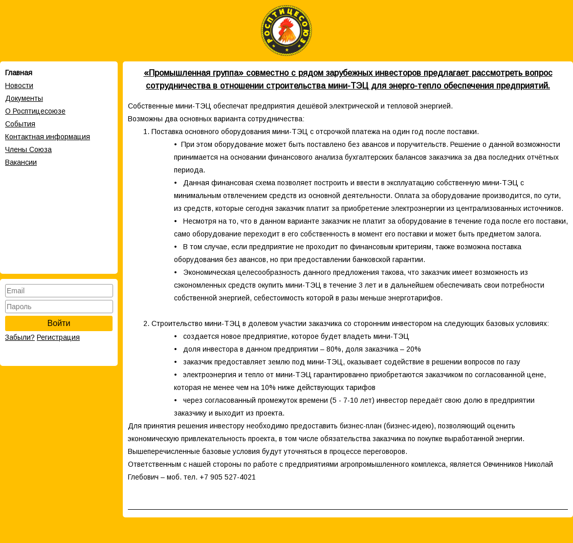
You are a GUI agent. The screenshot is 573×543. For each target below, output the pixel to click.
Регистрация (58, 337)
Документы (24, 98)
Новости (19, 85)
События (20, 124)
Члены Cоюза (28, 149)
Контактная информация (47, 137)
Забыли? (20, 337)
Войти (59, 323)
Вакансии (21, 162)
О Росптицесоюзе (35, 111)
